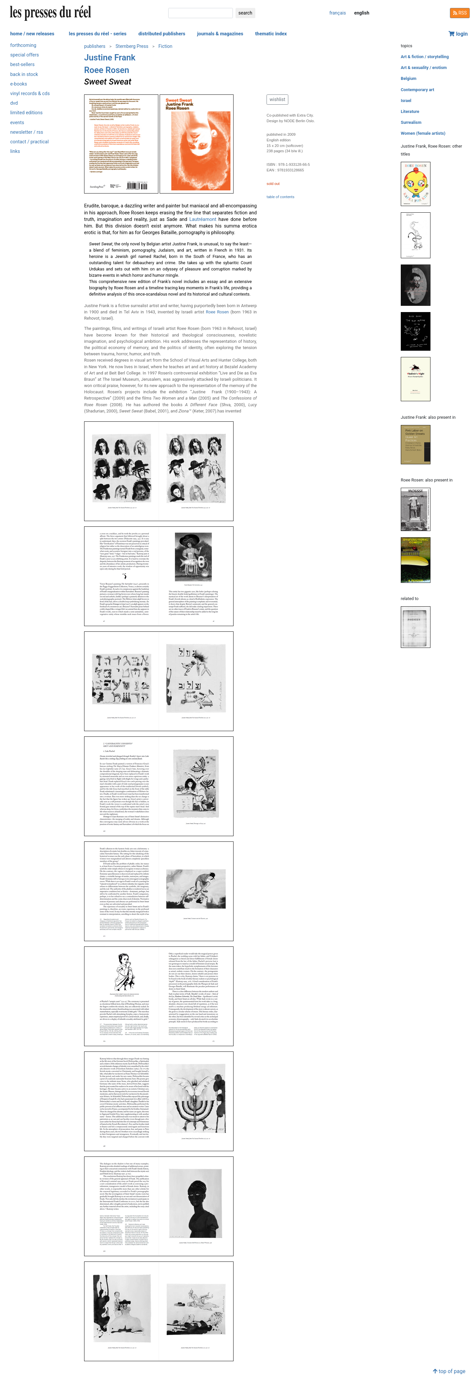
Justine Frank (109, 57)
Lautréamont (202, 219)
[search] (200, 13)
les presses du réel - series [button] (98, 34)
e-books (18, 84)
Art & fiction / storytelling (425, 56)
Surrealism (411, 122)
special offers (24, 55)
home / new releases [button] (32, 34)
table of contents (280, 197)
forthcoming (23, 45)
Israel (406, 100)
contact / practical (29, 142)
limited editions (26, 113)
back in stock (24, 74)
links (15, 151)
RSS (460, 13)
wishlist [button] (277, 99)
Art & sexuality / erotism (424, 67)
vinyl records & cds (30, 93)
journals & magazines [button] (220, 34)
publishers (95, 46)
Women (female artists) (423, 133)
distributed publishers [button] (161, 34)
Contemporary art (417, 89)
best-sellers (22, 64)
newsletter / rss (26, 132)
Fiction (165, 46)
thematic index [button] (271, 34)
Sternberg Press (131, 46)
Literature (410, 111)
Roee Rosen (106, 70)
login (458, 34)
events (17, 122)
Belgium (408, 78)
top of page (449, 1371)
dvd (14, 103)
